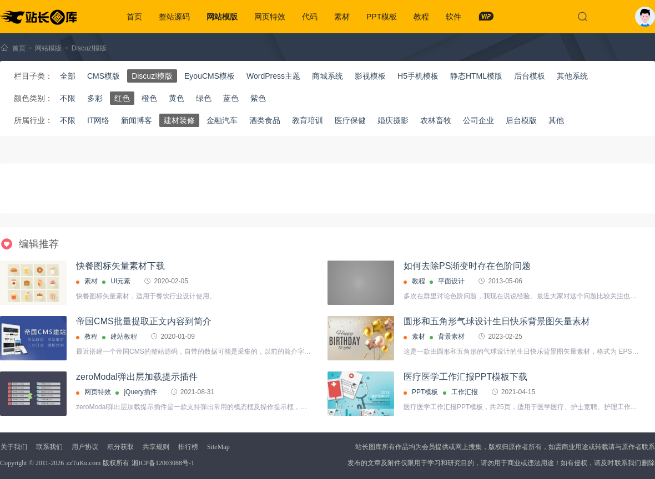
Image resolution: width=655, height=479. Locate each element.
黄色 (176, 98)
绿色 (203, 98)
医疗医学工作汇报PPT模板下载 (465, 376)
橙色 (149, 98)
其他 (556, 120)
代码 (310, 16)
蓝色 (231, 98)
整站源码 (174, 16)
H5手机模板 (418, 76)
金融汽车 (222, 120)
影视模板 (370, 76)
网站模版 (222, 16)
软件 (453, 16)
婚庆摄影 (393, 120)
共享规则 (156, 447)
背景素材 (451, 336)
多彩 (95, 98)
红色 (122, 98)
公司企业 (478, 120)
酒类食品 (264, 120)
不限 (67, 98)
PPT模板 (381, 16)
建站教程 (123, 336)
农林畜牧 (435, 120)
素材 (342, 16)
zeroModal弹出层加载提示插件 (137, 376)
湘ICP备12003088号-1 (163, 463)
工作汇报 (464, 392)
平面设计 (451, 281)
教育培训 (307, 120)
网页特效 (269, 16)
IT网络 (98, 120)
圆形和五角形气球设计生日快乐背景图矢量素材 (497, 321)
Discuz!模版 (89, 48)
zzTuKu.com (83, 463)
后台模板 (529, 76)
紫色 (258, 98)
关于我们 (14, 447)
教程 (421, 16)
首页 (134, 16)
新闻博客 (136, 120)
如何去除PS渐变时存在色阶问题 (467, 266)
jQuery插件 (140, 392)
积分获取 (120, 447)
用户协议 (85, 447)
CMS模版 (103, 76)
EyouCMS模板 (209, 76)
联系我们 (49, 447)
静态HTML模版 (476, 76)
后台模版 (521, 120)
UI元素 (120, 281)
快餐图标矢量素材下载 (120, 266)
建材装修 (179, 120)
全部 (67, 76)
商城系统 (327, 76)
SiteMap (218, 447)
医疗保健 (350, 120)
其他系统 (572, 76)
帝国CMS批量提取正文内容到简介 (143, 321)
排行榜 (188, 447)
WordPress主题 (273, 76)
